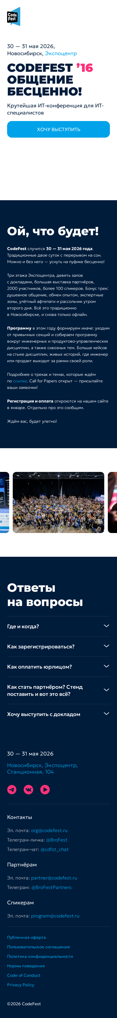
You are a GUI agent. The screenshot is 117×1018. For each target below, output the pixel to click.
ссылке (20, 381)
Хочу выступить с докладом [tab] (43, 714)
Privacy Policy (20, 984)
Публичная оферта (26, 937)
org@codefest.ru (49, 830)
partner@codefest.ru (54, 878)
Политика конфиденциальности (40, 956)
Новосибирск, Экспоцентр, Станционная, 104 (42, 768)
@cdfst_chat (55, 849)
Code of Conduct (23, 975)
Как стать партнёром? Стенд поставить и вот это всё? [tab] (45, 690)
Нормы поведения (26, 965)
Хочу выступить (58, 129)
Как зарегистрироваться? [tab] (41, 646)
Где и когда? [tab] (23, 626)
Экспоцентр (61, 53)
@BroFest (57, 840)
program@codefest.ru (55, 916)
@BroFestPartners (51, 887)
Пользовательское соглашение (38, 946)
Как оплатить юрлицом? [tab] (39, 666)
